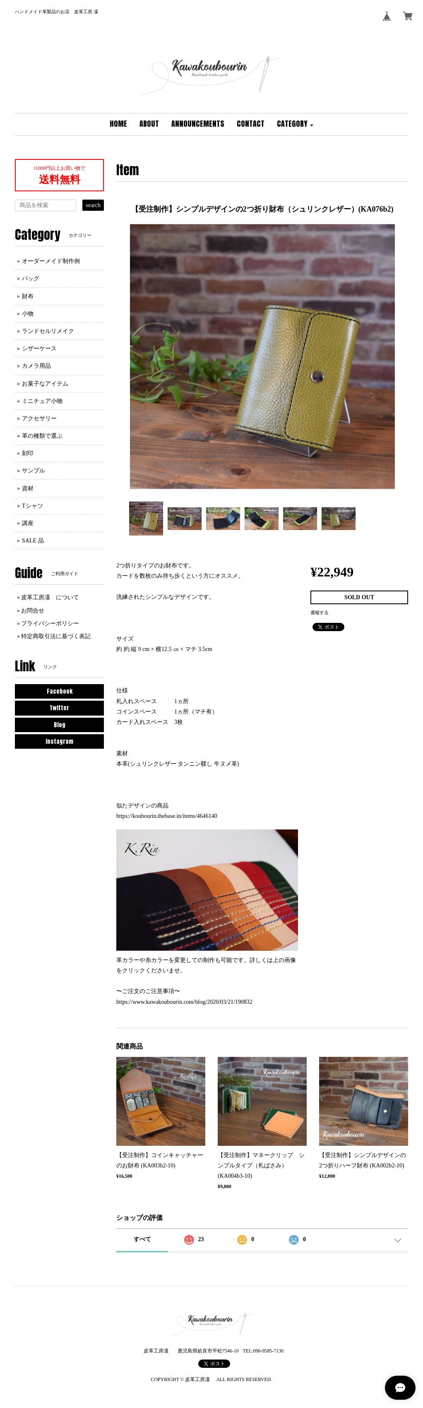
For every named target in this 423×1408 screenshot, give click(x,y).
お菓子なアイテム (45, 384)
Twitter (59, 708)
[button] (295, 124)
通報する (319, 612)
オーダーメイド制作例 (51, 261)
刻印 (28, 453)
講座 (28, 523)
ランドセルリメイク (48, 331)
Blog (59, 725)
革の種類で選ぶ (42, 436)
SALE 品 (33, 541)
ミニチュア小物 (42, 401)
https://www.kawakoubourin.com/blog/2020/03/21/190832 (184, 1002)
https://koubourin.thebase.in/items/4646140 (166, 816)
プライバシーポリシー (50, 623)
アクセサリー (39, 418)
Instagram (59, 741)
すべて (142, 1239)
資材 (28, 488)
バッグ (30, 278)
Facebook (59, 691)
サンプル (33, 471)
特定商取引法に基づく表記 (56, 636)
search (93, 205)
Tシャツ (32, 506)
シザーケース (39, 348)
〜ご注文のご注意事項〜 (148, 991)
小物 (28, 314)
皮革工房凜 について (50, 597)
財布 (28, 296)
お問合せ (32, 611)
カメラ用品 (36, 366)
